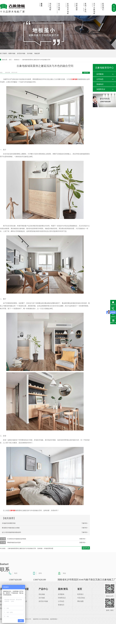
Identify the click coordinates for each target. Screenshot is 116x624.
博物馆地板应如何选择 (14, 542)
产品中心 (43, 589)
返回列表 (86, 72)
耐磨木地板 (12, 53)
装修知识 (17, 59)
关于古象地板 (94, 8)
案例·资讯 (63, 589)
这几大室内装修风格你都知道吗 (11, 532)
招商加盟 (77, 6)
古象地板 (40, 548)
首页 (41, 5)
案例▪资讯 (85, 7)
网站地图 (80, 601)
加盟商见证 (100, 89)
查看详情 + (82, 539)
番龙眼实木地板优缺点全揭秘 (11, 528)
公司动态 (99, 79)
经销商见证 (62, 598)
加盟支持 (22, 598)
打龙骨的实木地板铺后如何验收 (16, 539)
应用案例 (99, 74)
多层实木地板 (68, 8)
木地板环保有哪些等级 (8, 523)
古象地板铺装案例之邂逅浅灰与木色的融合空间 (36, 59)
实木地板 (59, 6)
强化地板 (50, 6)
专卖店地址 (81, 598)
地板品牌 (37, 53)
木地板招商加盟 (48, 548)
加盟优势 (22, 594)
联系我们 (103, 6)
